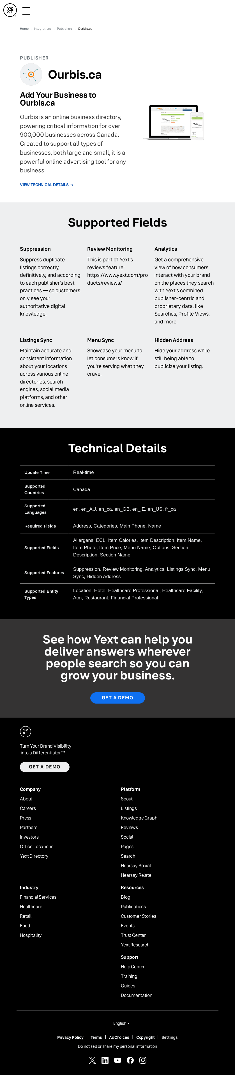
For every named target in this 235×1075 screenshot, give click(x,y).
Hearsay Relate (136, 875)
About (26, 799)
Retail (25, 916)
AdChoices (119, 1037)
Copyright (145, 1037)
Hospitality (31, 935)
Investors (29, 837)
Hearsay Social (136, 866)
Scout (127, 799)
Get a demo (45, 767)
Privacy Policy (70, 1037)
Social (127, 837)
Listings (129, 808)
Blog (125, 897)
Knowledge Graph (139, 818)
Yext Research (135, 945)
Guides (128, 986)
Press (25, 818)
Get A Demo (117, 698)
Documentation (136, 995)
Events (128, 926)
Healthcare (31, 907)
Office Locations (36, 847)
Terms (96, 1037)
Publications (133, 907)
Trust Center (133, 935)
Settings (170, 1037)
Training (129, 976)
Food (25, 926)
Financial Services (38, 897)
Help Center (133, 967)
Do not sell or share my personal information (117, 1046)
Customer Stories (138, 916)
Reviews (129, 827)
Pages (127, 847)
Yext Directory (34, 856)
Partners (28, 827)
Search (128, 856)
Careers (28, 808)
